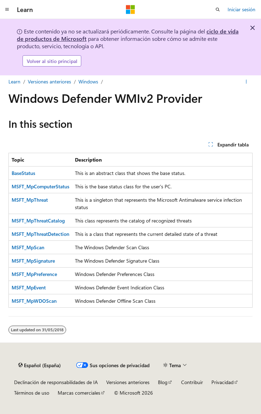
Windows (88, 81)
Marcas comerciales (79, 392)
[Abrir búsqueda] (218, 9)
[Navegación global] (7, 9)
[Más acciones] (246, 81)
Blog (162, 382)
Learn (14, 81)
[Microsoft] (130, 9)
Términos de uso (31, 392)
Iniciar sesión (241, 9)
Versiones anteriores (49, 81)
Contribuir (192, 382)
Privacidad (222, 382)
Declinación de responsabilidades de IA (56, 382)
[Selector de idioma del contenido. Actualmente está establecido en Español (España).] (39, 365)
